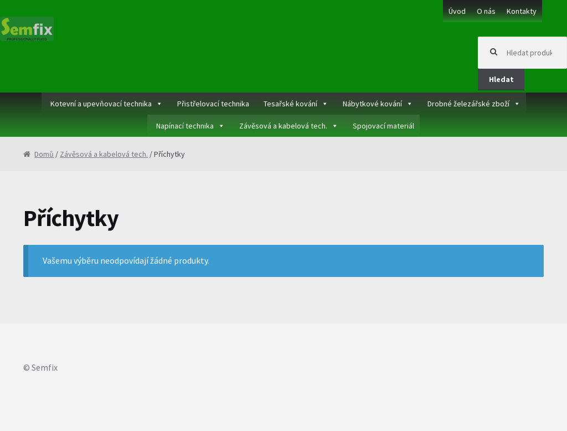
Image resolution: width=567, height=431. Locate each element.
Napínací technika (185, 126)
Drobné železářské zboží (468, 104)
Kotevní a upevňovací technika (101, 104)
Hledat (501, 79)
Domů (44, 154)
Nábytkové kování (372, 104)
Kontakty (522, 11)
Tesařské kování (290, 104)
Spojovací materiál (383, 126)
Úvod (457, 11)
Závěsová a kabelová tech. (283, 126)
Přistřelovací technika (213, 104)
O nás (486, 11)
